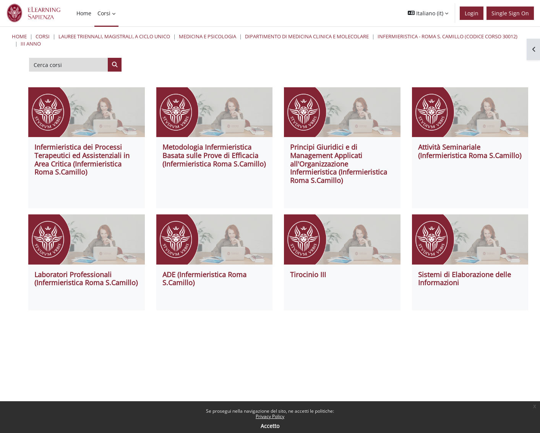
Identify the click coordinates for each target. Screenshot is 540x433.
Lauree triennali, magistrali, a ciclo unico (114, 36)
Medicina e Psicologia (207, 36)
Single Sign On (510, 13)
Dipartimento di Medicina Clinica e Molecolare (307, 36)
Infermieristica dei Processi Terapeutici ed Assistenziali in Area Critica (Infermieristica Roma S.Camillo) (82, 159)
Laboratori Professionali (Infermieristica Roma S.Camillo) (86, 279)
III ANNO (31, 43)
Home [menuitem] (83, 13)
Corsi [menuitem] (103, 13)
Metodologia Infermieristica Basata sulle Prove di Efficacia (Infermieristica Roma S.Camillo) (214, 155)
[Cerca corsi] (68, 65)
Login (471, 13)
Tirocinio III (308, 274)
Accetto (270, 426)
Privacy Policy (270, 416)
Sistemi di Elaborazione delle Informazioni (464, 279)
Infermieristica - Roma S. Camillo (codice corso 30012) (447, 36)
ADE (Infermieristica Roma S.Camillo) (204, 279)
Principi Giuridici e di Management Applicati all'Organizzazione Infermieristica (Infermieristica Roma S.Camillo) (338, 163)
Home (19, 36)
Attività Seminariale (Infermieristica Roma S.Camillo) (469, 151)
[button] (428, 13)
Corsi (43, 36)
